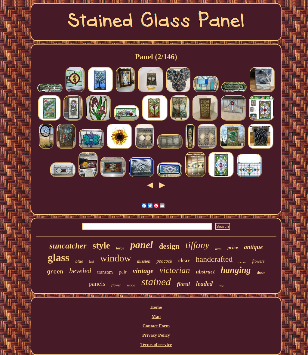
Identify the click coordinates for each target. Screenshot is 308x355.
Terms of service (156, 344)
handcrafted (214, 259)
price (232, 247)
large (120, 248)
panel (141, 244)
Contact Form (156, 325)
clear (184, 261)
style (101, 245)
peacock (164, 261)
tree (221, 286)
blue (79, 261)
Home (156, 307)
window (115, 258)
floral (183, 284)
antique (253, 247)
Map (156, 316)
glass (58, 258)
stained (156, 281)
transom (105, 272)
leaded (204, 283)
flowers (258, 261)
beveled (80, 271)
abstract (205, 271)
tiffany (197, 245)
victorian (174, 270)
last (91, 261)
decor (242, 262)
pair (123, 272)
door (261, 272)
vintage (143, 271)
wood (131, 285)
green (55, 272)
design (169, 246)
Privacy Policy (156, 335)
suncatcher (67, 245)
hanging (236, 270)
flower (116, 285)
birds (218, 249)
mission (143, 261)
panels (96, 283)
